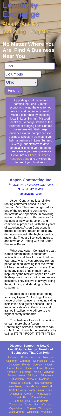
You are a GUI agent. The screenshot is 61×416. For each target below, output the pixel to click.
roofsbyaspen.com (30, 193)
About (9, 24)
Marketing (14, 31)
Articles (30, 24)
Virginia (31, 408)
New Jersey (15, 386)
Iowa (40, 368)
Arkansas (47, 357)
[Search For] (30, 66)
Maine (37, 372)
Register (40, 31)
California (11, 360)
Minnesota (47, 375)
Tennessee (15, 404)
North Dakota (36, 390)
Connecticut (40, 360)
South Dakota (40, 401)
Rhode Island (38, 397)
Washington (45, 408)
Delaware (14, 364)
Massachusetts (16, 375)
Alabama (13, 357)
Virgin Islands (17, 408)
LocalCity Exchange (21, 9)
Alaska (24, 357)
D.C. (52, 360)
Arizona (35, 357)
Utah (36, 404)
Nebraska (14, 382)
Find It (13, 90)
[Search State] (21, 82)
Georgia (37, 364)
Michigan (33, 375)
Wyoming (46, 411)
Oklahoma (16, 393)
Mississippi (18, 379)
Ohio (49, 390)
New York (47, 386)
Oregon (28, 393)
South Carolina (21, 401)
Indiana (30, 368)
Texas (28, 404)
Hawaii (48, 364)
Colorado (25, 360)
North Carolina (17, 390)
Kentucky (12, 372)
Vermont (47, 404)
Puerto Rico (21, 397)
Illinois (19, 368)
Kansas (49, 368)
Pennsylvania (43, 393)
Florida (26, 364)
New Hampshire (43, 382)
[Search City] (23, 74)
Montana (44, 379)
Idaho (10, 368)
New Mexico (32, 386)
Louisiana (25, 372)
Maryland (49, 372)
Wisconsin (33, 411)
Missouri (32, 379)
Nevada (26, 382)
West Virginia (16, 411)
